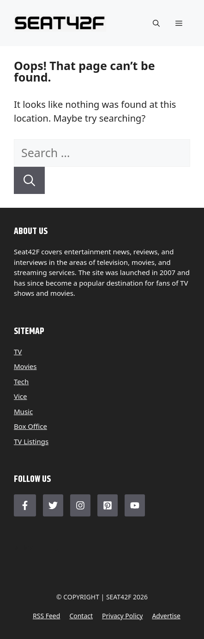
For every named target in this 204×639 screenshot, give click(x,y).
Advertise (166, 615)
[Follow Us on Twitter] (53, 505)
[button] (156, 23)
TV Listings (31, 441)
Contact (81, 615)
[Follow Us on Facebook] (25, 505)
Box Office (30, 426)
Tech (21, 381)
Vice (20, 396)
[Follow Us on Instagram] (80, 505)
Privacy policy (122, 615)
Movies (25, 366)
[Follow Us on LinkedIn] (107, 505)
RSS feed (46, 615)
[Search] (29, 180)
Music (23, 411)
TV (18, 351)
